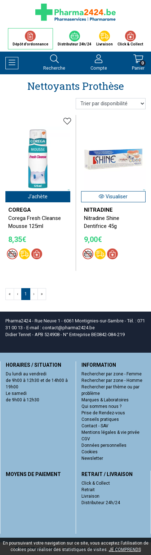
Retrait (88, 489)
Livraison (90, 496)
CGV (85, 438)
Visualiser (113, 196)
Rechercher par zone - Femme (111, 373)
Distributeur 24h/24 (100, 502)
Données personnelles (103, 445)
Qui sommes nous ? (101, 406)
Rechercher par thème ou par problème (110, 390)
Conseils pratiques (100, 419)
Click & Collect (95, 483)
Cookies (89, 451)
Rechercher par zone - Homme (111, 380)
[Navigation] (11, 63)
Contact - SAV (94, 425)
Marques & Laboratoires (105, 399)
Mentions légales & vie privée (110, 432)
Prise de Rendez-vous (103, 412)
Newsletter (92, 458)
